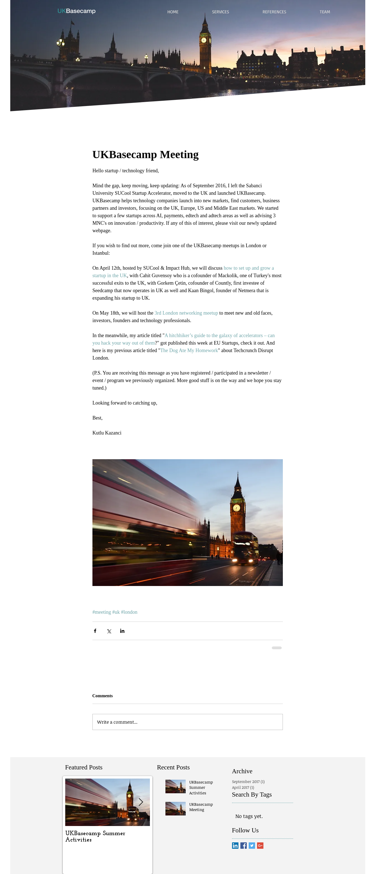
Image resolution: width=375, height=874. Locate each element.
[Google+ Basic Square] (260, 845)
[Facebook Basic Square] (243, 845)
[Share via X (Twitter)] (108, 630)
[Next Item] (141, 802)
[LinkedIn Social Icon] (235, 845)
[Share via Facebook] (95, 630)
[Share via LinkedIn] (122, 630)
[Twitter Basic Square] (252, 845)
